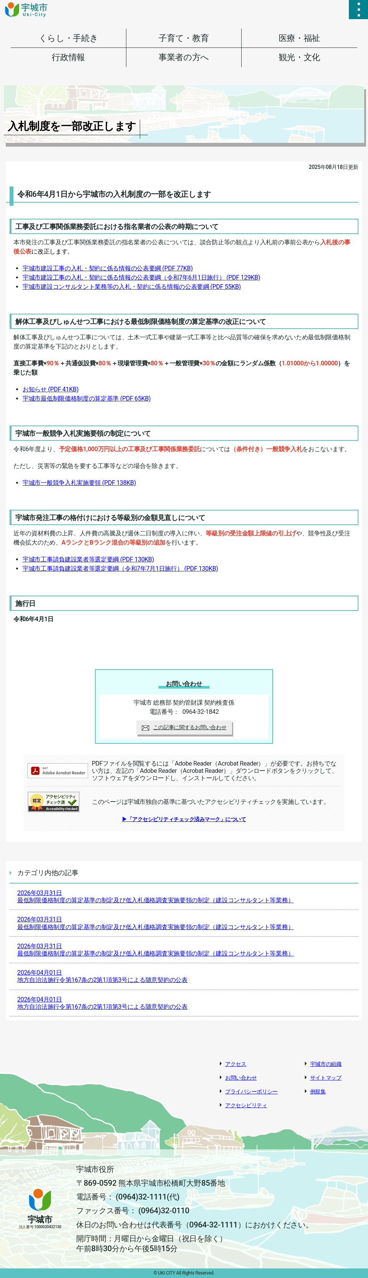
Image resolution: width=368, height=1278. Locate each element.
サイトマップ (326, 1078)
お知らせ (51, 389)
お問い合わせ (241, 1078)
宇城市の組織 (326, 1064)
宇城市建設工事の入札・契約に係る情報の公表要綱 (108, 268)
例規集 (318, 1091)
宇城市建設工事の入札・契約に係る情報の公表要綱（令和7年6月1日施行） (141, 277)
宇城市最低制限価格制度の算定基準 (86, 398)
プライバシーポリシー (251, 1091)
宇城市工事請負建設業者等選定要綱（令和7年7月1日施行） (120, 568)
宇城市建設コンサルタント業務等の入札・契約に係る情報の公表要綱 (132, 286)
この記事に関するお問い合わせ (184, 727)
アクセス (235, 1064)
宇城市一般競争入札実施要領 (79, 482)
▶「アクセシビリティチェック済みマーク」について (184, 819)
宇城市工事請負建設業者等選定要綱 (88, 559)
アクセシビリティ (246, 1105)
